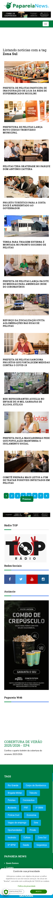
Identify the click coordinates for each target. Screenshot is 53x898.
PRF (26, 807)
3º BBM (39, 807)
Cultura (27, 837)
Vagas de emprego (17, 822)
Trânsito (33, 793)
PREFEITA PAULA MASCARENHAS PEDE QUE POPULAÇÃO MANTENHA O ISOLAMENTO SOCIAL (26, 440)
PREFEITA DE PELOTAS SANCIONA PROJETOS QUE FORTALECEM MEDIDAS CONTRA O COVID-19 (26, 362)
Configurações (15, 892)
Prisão (33, 830)
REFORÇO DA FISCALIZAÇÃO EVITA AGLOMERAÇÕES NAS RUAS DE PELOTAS (24, 323)
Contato (10, 867)
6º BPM (11, 845)
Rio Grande (13, 785)
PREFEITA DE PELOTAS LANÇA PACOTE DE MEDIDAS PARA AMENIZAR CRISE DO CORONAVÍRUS (26, 284)
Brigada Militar (15, 793)
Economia (31, 815)
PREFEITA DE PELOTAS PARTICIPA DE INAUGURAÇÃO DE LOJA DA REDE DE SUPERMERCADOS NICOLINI (25, 90)
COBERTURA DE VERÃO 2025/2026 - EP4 (23, 743)
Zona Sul (42, 837)
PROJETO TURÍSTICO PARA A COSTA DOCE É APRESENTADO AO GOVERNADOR (24, 205)
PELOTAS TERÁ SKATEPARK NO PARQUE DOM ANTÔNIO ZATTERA (26, 168)
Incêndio (12, 837)
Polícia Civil (13, 815)
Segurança (41, 845)
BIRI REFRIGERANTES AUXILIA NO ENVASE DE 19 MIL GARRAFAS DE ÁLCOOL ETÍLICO (23, 401)
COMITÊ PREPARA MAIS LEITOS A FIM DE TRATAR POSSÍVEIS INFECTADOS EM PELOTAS (26, 480)
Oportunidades (15, 830)
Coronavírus (28, 800)
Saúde (26, 845)
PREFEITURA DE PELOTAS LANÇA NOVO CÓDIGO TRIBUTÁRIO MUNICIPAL (23, 129)
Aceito (39, 892)
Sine (36, 822)
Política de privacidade (26, 886)
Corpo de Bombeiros (36, 785)
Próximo (26, 499)
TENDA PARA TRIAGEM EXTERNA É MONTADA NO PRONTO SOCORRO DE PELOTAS (24, 244)
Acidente (12, 807)
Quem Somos (12, 863)
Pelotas (11, 800)
